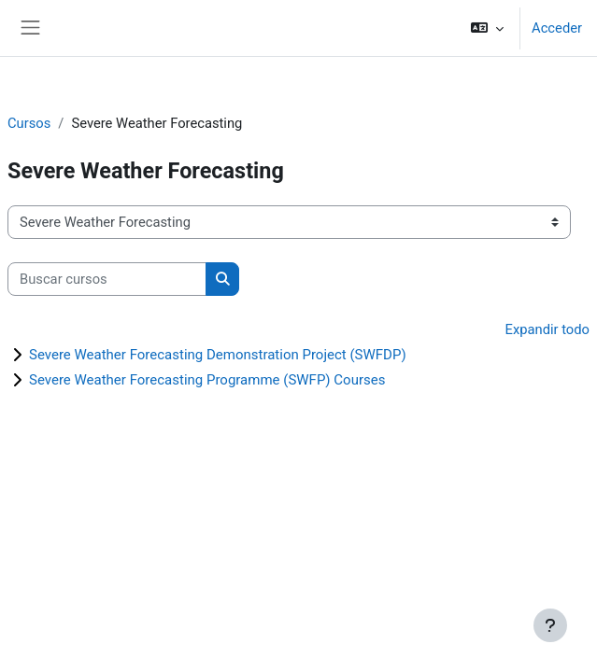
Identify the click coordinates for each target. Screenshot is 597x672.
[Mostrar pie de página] (550, 625)
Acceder (557, 28)
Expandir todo (547, 329)
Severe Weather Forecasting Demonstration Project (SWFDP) (217, 354)
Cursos (28, 123)
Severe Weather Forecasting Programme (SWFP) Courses (207, 379)
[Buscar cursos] (106, 279)
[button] (487, 28)
